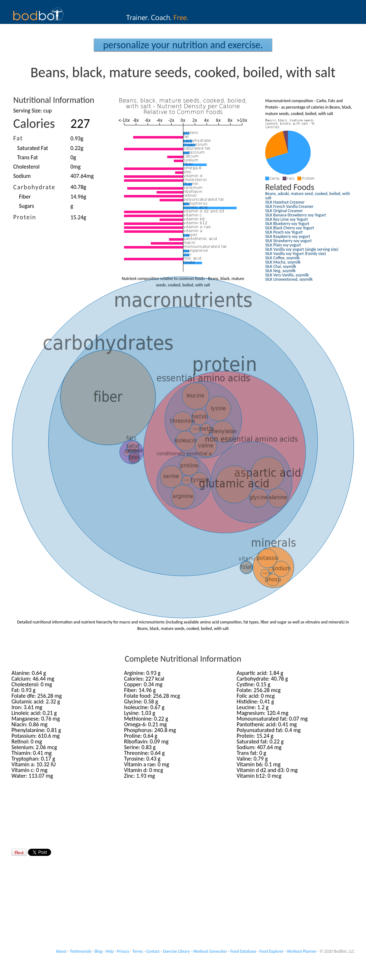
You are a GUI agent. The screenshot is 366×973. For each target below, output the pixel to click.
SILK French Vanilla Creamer (289, 206)
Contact (153, 951)
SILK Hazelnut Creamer (285, 202)
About (61, 951)
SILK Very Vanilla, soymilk (287, 274)
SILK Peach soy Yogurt (284, 232)
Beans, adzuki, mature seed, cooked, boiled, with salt (307, 195)
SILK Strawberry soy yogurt (288, 240)
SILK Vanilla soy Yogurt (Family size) (295, 253)
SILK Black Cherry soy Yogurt (289, 227)
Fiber (25, 196)
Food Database (243, 951)
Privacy (123, 951)
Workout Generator (210, 951)
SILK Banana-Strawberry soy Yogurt (295, 214)
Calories (34, 123)
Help (109, 951)
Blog (98, 951)
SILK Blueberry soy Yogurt (287, 223)
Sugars (26, 205)
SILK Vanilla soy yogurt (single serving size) (301, 249)
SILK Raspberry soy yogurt (287, 236)
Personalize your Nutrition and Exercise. (183, 45)
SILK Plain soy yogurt (283, 244)
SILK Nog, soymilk (280, 270)
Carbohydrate (34, 187)
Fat (18, 138)
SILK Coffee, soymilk (282, 257)
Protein (24, 217)
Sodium (22, 175)
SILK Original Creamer (284, 210)
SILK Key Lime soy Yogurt (286, 219)
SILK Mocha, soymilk (283, 262)
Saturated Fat (32, 148)
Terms (138, 951)
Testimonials (81, 951)
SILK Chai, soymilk (280, 266)
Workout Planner (301, 951)
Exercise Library (176, 951)
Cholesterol (26, 166)
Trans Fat (27, 157)
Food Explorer (271, 951)
